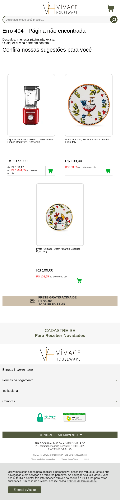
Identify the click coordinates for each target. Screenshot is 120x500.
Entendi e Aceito (25, 489)
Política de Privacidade (82, 481)
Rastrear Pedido (24, 369)
